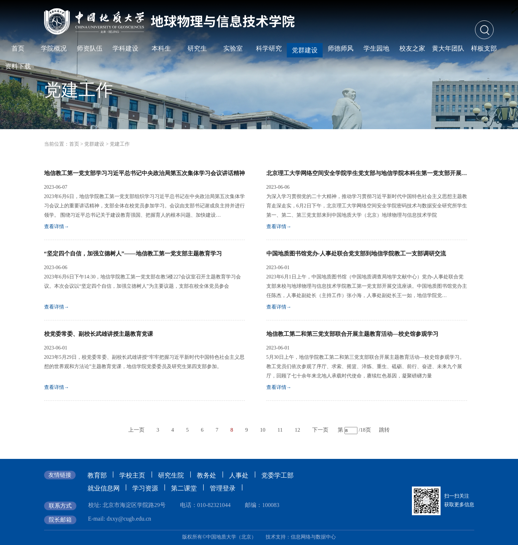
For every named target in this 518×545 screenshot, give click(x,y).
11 (279, 430)
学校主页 (132, 475)
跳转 (384, 430)
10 (262, 430)
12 (297, 430)
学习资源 (145, 488)
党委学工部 (277, 475)
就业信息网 (103, 488)
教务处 (206, 475)
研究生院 (171, 475)
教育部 (97, 475)
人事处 (238, 475)
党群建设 (94, 144)
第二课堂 (184, 488)
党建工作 (120, 144)
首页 (74, 144)
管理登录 (223, 488)
